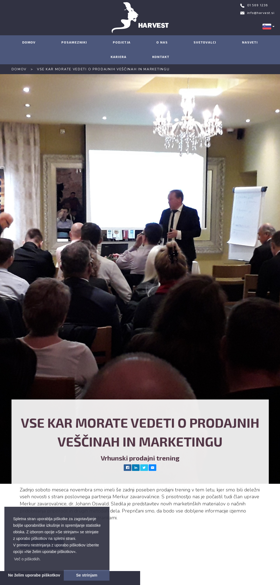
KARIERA (118, 57)
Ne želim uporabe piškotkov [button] (34, 575)
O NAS (162, 42)
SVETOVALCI (205, 42)
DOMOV (29, 42)
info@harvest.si (261, 13)
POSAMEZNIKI (74, 42)
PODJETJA (122, 42)
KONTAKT (160, 57)
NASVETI (250, 42)
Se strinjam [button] (86, 575)
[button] (27, 559)
